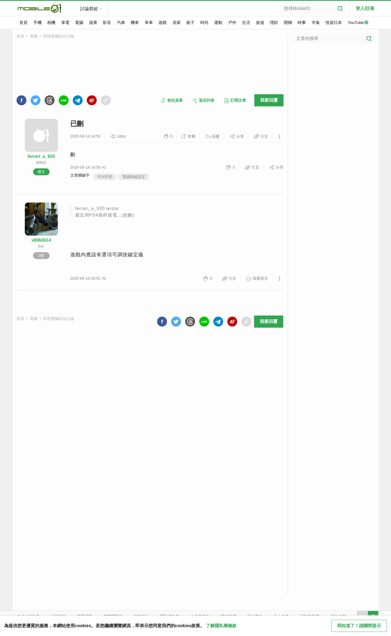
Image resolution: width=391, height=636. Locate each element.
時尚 (204, 22)
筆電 (65, 22)
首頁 (23, 22)
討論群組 (89, 8)
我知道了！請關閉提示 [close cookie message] (359, 625)
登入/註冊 (365, 8)
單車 (149, 22)
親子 (190, 22)
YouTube (358, 23)
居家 (176, 22)
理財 (274, 22)
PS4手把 (105, 176)
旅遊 (260, 22)
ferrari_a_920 (41, 156)
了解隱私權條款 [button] (221, 625)
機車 (135, 22)
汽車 (121, 22)
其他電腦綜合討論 (58, 36)
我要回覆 (269, 100)
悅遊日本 (333, 22)
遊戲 (162, 22)
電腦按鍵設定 (133, 176)
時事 (302, 22)
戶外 (232, 22)
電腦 (79, 22)
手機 (37, 22)
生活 (246, 22)
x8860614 (41, 240)
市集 (316, 22)
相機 (51, 22)
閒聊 (288, 22)
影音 (107, 22)
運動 (218, 22)
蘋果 (93, 22)
